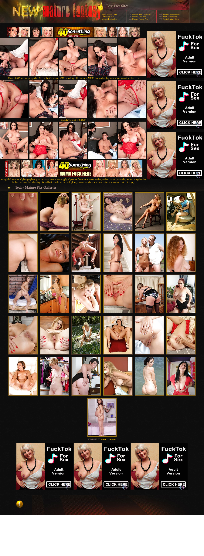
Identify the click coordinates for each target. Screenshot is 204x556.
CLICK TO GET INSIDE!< (73, 120)
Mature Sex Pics (139, 16)
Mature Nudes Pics (140, 19)
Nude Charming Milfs (141, 14)
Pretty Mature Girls (171, 19)
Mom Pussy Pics (170, 16)
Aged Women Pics (109, 14)
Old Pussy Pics (108, 16)
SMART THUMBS (108, 439)
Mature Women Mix (171, 14)
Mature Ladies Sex (109, 19)
